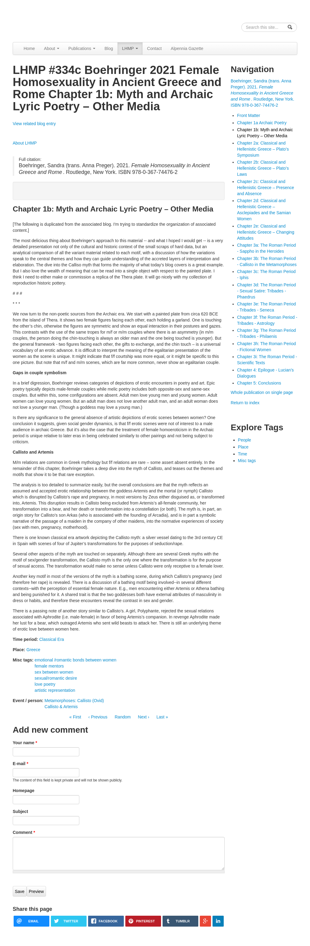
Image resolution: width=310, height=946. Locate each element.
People (244, 440)
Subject (20, 811)
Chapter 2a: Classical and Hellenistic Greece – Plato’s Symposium (263, 149)
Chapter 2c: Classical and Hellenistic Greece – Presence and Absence (265, 187)
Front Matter (248, 115)
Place (243, 447)
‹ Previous (97, 716)
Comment (24, 832)
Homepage (24, 790)
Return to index (245, 402)
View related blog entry (34, 123)
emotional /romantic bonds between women (75, 660)
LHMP (130, 48)
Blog (108, 48)
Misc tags (247, 460)
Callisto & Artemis (61, 706)
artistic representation (55, 690)
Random (123, 716)
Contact (154, 48)
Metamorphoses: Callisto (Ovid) (74, 700)
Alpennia (44, 20)
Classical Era (51, 639)
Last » (162, 716)
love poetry (45, 684)
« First (75, 716)
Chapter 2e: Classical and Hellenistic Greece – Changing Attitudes (265, 232)
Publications (81, 48)
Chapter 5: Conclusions (259, 383)
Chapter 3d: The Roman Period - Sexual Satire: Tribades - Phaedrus (266, 290)
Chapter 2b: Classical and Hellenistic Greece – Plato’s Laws (263, 168)
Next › (143, 716)
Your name (25, 742)
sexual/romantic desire (56, 678)
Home (29, 48)
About (51, 48)
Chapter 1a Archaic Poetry (261, 122)
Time (242, 453)
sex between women (54, 672)
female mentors (49, 666)
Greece (33, 649)
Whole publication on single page (262, 392)
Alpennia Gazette (187, 48)
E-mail (20, 763)
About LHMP (25, 143)
